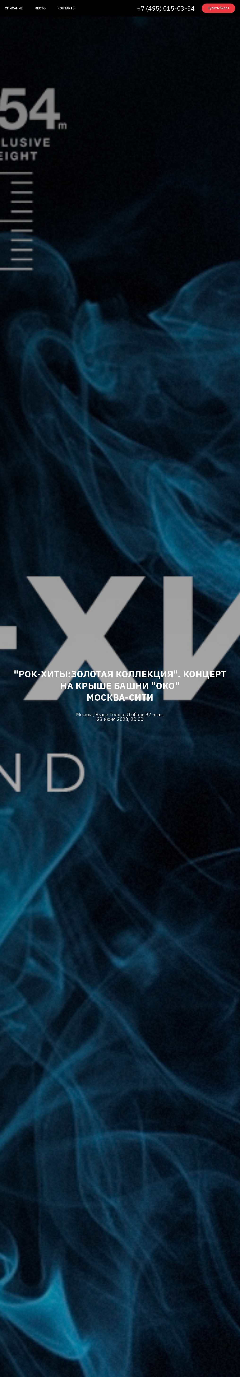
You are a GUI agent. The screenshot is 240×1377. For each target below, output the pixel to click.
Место (40, 8)
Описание (14, 8)
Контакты (66, 8)
